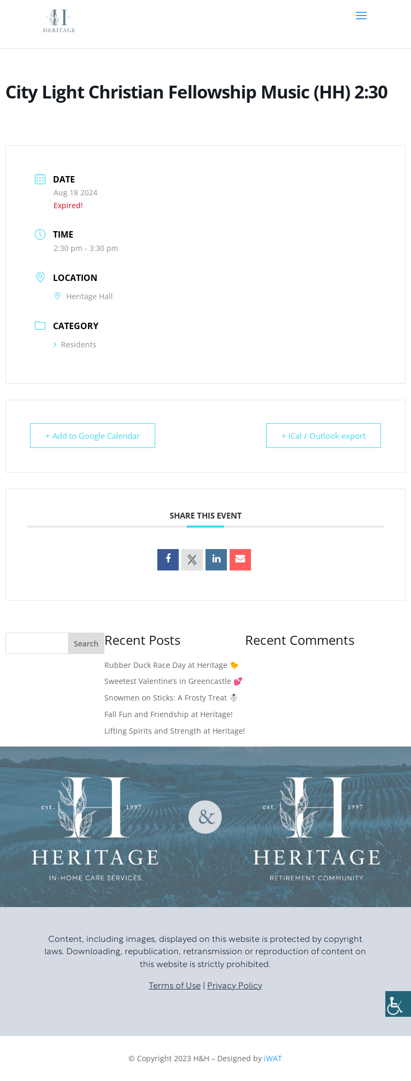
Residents (75, 344)
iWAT (273, 1058)
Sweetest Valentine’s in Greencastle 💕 (173, 681)
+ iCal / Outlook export (323, 435)
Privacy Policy (234, 986)
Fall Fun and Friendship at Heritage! (168, 714)
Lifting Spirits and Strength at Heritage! (174, 731)
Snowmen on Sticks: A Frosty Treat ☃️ (171, 697)
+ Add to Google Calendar (92, 435)
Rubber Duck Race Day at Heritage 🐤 (171, 665)
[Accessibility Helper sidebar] (398, 1004)
